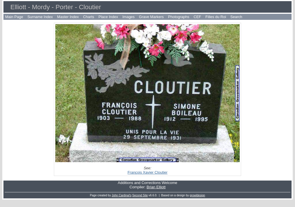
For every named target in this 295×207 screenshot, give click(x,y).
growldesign (197, 195)
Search (236, 17)
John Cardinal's (122, 195)
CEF (197, 17)
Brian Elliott (156, 187)
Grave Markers (151, 17)
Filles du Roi (215, 17)
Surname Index (40, 17)
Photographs (178, 17)
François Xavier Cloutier (148, 172)
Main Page (14, 17)
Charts (88, 17)
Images (128, 17)
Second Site (140, 195)
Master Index (68, 17)
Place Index (108, 17)
